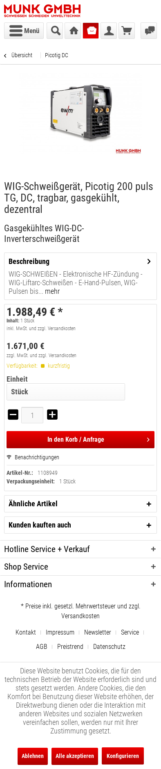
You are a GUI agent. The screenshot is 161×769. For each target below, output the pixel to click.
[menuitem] (24, 30)
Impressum (60, 632)
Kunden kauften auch (40, 525)
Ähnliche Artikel (33, 503)
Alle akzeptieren (75, 756)
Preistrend (70, 647)
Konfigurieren (123, 756)
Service (130, 632)
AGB (41, 647)
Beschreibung (29, 261)
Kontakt (26, 632)
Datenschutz (109, 647)
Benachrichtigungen (33, 457)
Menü (24, 29)
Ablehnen (33, 756)
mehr (51, 291)
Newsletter (97, 632)
